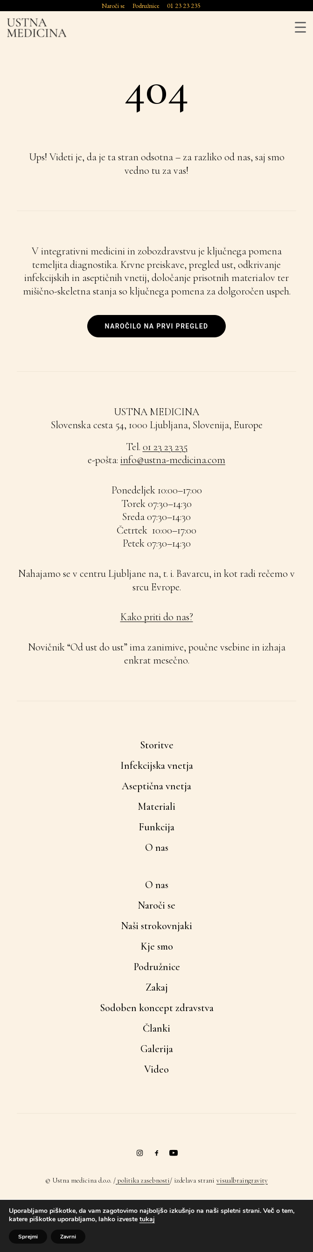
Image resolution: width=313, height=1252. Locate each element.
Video (156, 1069)
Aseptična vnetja (156, 786)
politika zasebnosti (143, 1180)
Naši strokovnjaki (156, 926)
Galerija (156, 1049)
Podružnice (156, 967)
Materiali (156, 806)
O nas (156, 848)
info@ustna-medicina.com (172, 460)
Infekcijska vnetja (156, 765)
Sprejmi (28, 1236)
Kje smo (156, 946)
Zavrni (68, 1236)
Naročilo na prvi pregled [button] (156, 326)
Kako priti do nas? (156, 617)
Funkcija (156, 827)
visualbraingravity (242, 1180)
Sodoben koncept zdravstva (157, 1008)
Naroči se (156, 905)
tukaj (147, 1219)
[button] (140, 1153)
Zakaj (157, 987)
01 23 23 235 (165, 447)
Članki (156, 1028)
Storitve (157, 745)
